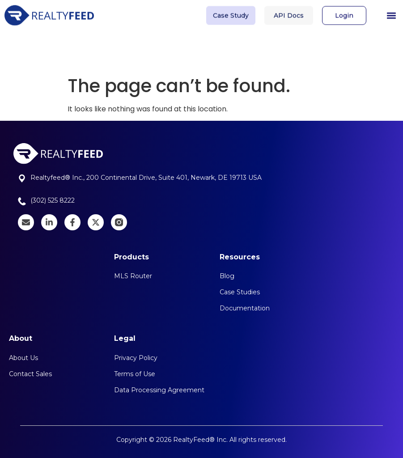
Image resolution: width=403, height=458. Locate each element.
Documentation (245, 308)
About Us (23, 358)
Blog (227, 276)
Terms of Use (134, 374)
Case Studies (240, 292)
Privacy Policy (135, 358)
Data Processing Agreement (159, 390)
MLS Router (133, 276)
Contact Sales (30, 374)
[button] (391, 13)
